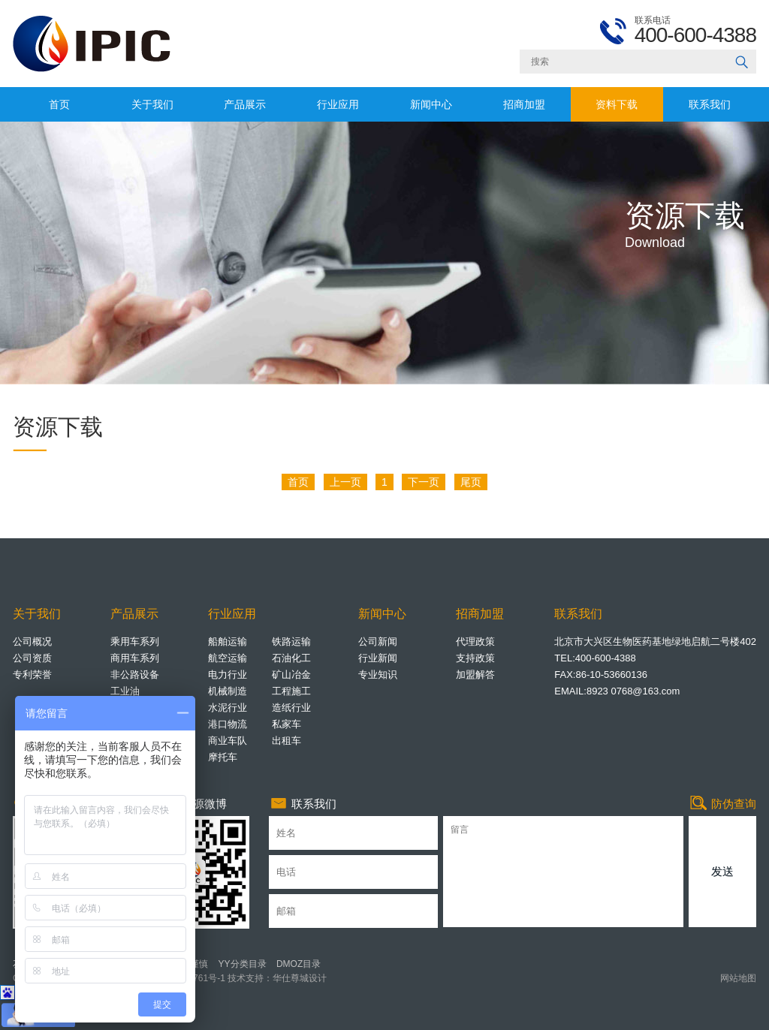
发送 (722, 871)
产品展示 (245, 104)
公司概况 (32, 641)
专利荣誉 (32, 674)
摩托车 (222, 757)
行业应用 (338, 104)
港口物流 (227, 724)
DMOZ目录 (298, 964)
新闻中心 (431, 104)
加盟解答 (475, 674)
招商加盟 (524, 104)
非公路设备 (134, 674)
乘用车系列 (134, 641)
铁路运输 (291, 641)
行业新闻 (377, 658)
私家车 (286, 724)
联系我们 (710, 104)
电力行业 (227, 674)
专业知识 (377, 674)
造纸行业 (291, 707)
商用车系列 (134, 658)
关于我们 (152, 104)
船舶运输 (227, 641)
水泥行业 (227, 707)
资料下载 (617, 104)
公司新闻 (377, 641)
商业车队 (227, 740)
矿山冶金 (291, 674)
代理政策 (475, 641)
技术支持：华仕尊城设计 (276, 978)
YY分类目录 (243, 964)
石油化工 (291, 658)
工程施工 (291, 691)
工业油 (125, 691)
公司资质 (32, 658)
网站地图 (738, 978)
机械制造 (227, 691)
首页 (59, 104)
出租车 (286, 740)
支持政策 (475, 658)
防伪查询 (722, 804)
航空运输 (227, 658)
